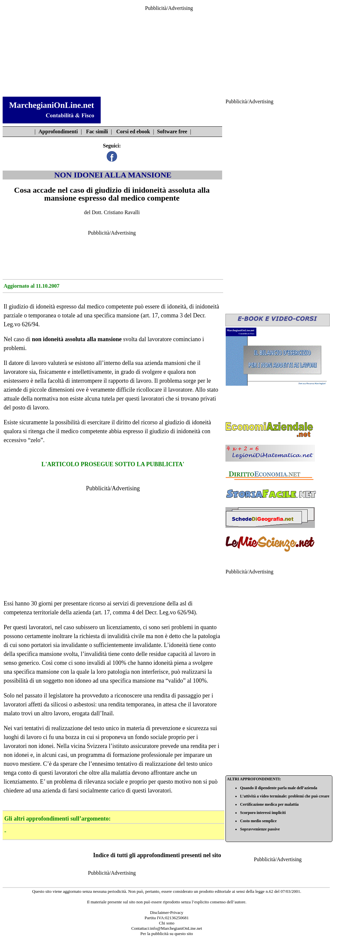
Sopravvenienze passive (260, 829)
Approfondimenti (58, 131)
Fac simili (97, 131)
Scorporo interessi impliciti (263, 812)
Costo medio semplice (258, 821)
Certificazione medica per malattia (269, 804)
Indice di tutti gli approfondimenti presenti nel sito (157, 855)
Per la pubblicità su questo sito (166, 933)
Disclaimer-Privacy (167, 912)
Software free (172, 131)
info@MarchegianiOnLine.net (176, 928)
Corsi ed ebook (133, 131)
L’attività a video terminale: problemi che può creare (284, 796)
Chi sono (167, 923)
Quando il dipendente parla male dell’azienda (278, 788)
